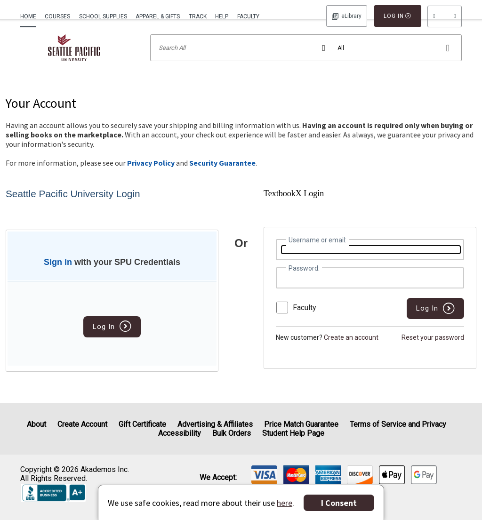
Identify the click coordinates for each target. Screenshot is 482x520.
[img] (264, 474)
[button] (444, 16)
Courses (57, 16)
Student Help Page (293, 433)
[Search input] (306, 60)
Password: (304, 280)
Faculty (248, 16)
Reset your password (433, 349)
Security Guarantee (222, 175)
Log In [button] (346, 16)
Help (221, 16)
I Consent (339, 502)
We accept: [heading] (218, 477)
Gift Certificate (142, 424)
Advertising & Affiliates (215, 424)
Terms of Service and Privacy (398, 424)
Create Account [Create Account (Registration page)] (82, 424)
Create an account (351, 349)
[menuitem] (30, 15)
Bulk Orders (231, 433)
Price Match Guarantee (301, 424)
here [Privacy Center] (284, 502)
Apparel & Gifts (158, 16)
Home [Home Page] (28, 16)
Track (198, 16)
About (36, 424)
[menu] (444, 16)
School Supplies (103, 16)
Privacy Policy (151, 175)
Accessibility (179, 433)
